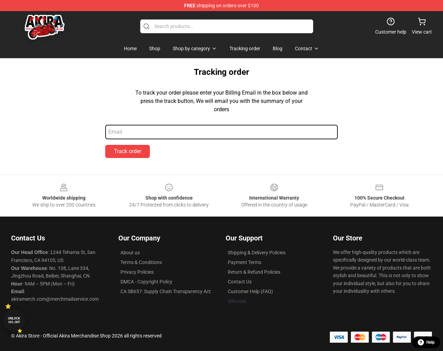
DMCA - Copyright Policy (146, 281)
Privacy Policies (137, 272)
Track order (127, 151)
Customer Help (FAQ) (250, 291)
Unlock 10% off (14, 320)
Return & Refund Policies (254, 272)
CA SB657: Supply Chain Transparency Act (165, 291)
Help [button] (426, 342)
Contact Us (240, 281)
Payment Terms (244, 262)
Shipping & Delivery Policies (257, 252)
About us (130, 252)
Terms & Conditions (141, 262)
